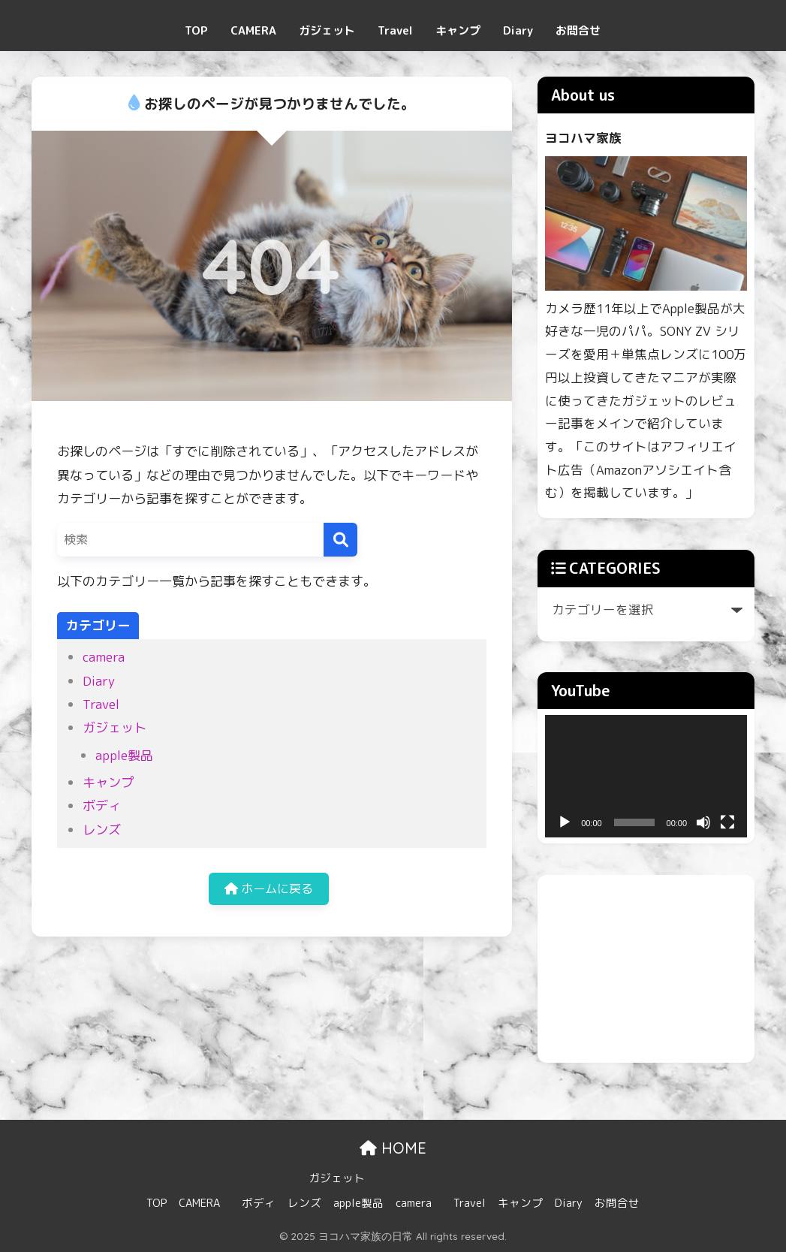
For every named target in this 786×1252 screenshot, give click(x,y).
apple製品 (124, 755)
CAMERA (253, 30)
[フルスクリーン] (727, 822)
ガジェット (327, 30)
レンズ (102, 829)
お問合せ (578, 30)
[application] (646, 776)
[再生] (564, 822)
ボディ (102, 805)
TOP (196, 30)
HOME (393, 1148)
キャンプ (457, 30)
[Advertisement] (646, 969)
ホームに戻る (268, 890)
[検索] (340, 540)
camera (104, 656)
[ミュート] (703, 822)
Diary (518, 30)
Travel (395, 30)
